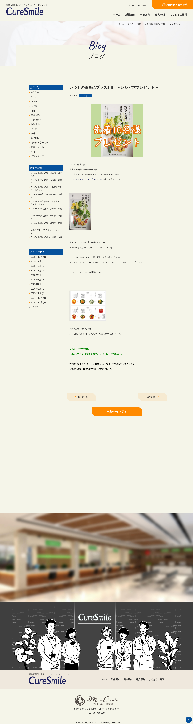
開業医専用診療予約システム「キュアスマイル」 (27, 9)
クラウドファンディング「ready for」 (86, 181)
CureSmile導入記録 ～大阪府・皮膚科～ (46, 183)
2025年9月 (38, 263)
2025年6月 (38, 276)
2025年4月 (38, 285)
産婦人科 (35, 117)
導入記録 (35, 94)
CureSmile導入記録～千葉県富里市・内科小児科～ (45, 204)
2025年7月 (38, 272)
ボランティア (37, 158)
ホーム (116, 14)
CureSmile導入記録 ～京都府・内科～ (46, 240)
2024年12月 (38, 299)
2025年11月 (38, 258)
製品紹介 (130, 14)
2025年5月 (38, 281)
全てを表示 (34, 309)
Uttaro (34, 103)
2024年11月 (38, 304)
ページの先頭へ (189, 720)
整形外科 (35, 126)
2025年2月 (38, 290)
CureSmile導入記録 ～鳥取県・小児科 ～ (46, 218)
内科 (33, 112)
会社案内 (142, 5)
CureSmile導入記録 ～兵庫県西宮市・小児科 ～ (46, 190)
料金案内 (145, 14)
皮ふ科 (34, 130)
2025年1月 (38, 295)
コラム (34, 98)
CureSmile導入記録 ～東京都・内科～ (46, 197)
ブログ (131, 5)
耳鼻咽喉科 (36, 121)
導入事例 (160, 14)
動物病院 (35, 139)
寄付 (139, 24)
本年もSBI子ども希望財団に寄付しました (46, 233)
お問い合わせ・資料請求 (173, 4)
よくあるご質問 (178, 14)
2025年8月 (38, 267)
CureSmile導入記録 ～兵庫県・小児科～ (46, 211)
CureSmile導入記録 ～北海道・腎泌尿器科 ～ (46, 175)
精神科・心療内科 (39, 144)
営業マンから (37, 148)
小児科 (34, 107)
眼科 (33, 135)
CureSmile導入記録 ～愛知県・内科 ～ (46, 225)
